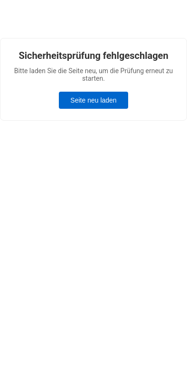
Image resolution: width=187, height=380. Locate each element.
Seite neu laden (93, 100)
